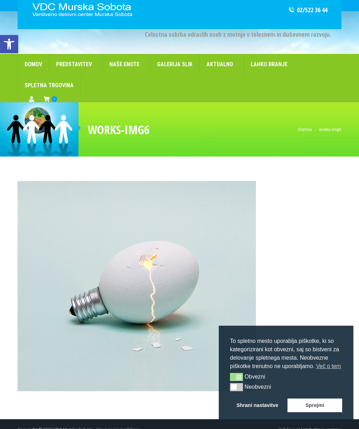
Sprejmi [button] (314, 405)
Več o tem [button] (328, 366)
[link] (9, 44)
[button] (236, 377)
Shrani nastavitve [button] (257, 405)
